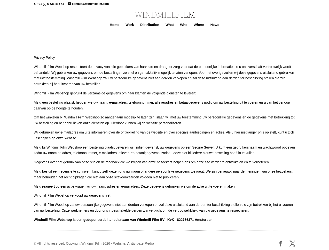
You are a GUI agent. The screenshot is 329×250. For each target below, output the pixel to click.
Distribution (149, 25)
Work (129, 25)
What (169, 25)
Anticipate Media (140, 243)
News (214, 25)
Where (199, 25)
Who (183, 25)
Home (114, 25)
